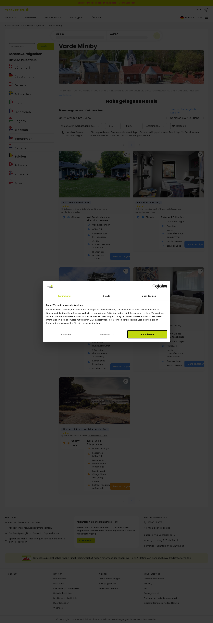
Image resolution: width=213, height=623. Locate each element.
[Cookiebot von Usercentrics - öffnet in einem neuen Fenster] (154, 287)
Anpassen (106, 334)
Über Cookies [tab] (149, 296)
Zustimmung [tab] (64, 296)
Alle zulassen (147, 334)
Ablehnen (66, 334)
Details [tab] (106, 296)
